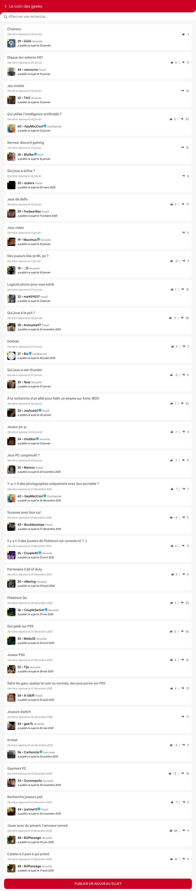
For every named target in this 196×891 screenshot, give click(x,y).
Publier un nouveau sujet (98, 884)
